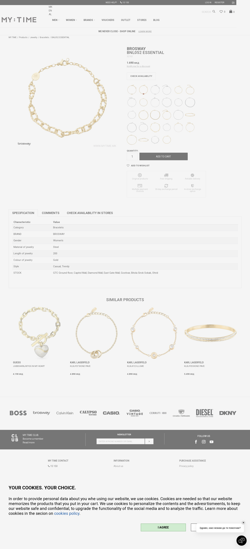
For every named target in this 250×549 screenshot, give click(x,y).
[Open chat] (241, 541)
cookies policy (66, 513)
